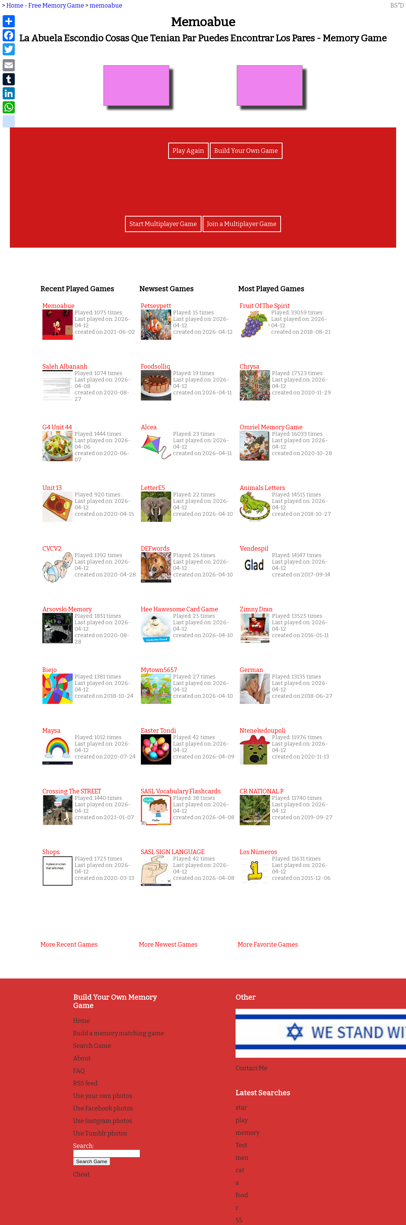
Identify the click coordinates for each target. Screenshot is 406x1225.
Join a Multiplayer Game (241, 224)
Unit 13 (52, 488)
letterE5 (153, 488)
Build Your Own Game (245, 151)
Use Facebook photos (103, 1108)
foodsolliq (155, 366)
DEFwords (155, 548)
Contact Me (251, 1068)
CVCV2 (51, 548)
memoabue (106, 5)
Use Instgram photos (102, 1120)
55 (239, 1220)
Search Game (92, 1045)
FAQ (79, 1070)
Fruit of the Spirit (265, 305)
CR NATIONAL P (262, 791)
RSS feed (85, 1083)
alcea (149, 427)
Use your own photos (102, 1095)
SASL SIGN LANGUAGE (173, 852)
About (82, 1058)
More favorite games (268, 944)
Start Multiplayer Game (163, 224)
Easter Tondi (158, 730)
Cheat (81, 1174)
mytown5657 (159, 670)
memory (247, 1133)
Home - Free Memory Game (45, 5)
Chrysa (249, 366)
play (242, 1120)
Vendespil (254, 548)
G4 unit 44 (57, 427)
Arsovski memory (67, 609)
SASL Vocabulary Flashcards (181, 791)
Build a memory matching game (118, 1033)
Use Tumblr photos (100, 1133)
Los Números (258, 852)
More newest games (168, 944)
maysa (51, 730)
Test (241, 1145)
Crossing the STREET (71, 791)
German (251, 670)
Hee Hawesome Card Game (179, 609)
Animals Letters (262, 488)
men (242, 1158)
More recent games (69, 944)
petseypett (156, 305)
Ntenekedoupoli (263, 730)
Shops (51, 852)
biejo (49, 670)
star (241, 1108)
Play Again (189, 151)
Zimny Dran (256, 609)
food (242, 1195)
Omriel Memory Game (271, 427)
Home (81, 1020)
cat (240, 1170)
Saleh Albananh (64, 366)
